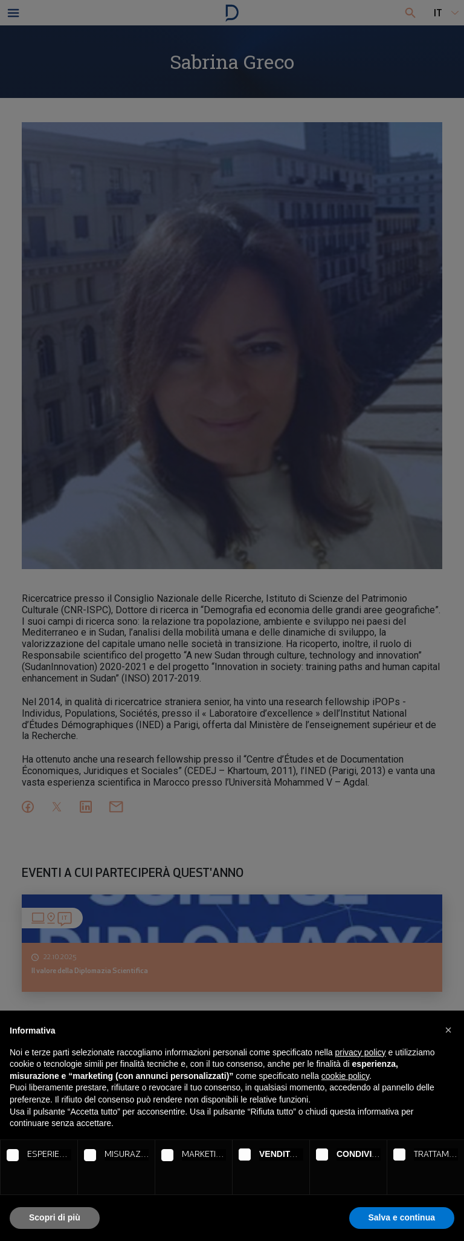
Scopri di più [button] (54, 1217)
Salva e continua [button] (402, 1217)
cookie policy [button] (345, 1076)
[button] (448, 1030)
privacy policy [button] (360, 1052)
